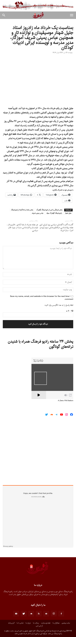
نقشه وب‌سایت (45, 623)
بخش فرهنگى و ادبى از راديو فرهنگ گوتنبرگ (49, 210)
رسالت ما (36, 623)
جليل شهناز (68, 213)
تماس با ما (20, 623)
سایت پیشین (66, 623)
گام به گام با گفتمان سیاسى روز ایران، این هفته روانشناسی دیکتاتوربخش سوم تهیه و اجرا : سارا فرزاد (56, 227)
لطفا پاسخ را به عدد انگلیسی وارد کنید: (58, 305)
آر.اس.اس (39, 626)
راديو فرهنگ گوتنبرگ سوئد (54, 213)
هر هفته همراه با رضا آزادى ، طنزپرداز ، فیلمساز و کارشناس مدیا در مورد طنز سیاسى (22, 227)
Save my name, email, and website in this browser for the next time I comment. (41, 298)
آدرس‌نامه (11, 623)
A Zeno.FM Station (65, 400)
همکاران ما (56, 623)
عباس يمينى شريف (37, 213)
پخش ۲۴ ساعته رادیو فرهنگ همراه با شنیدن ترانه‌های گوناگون (40, 344)
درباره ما (28, 623)
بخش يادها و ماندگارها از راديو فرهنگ (22, 210)
